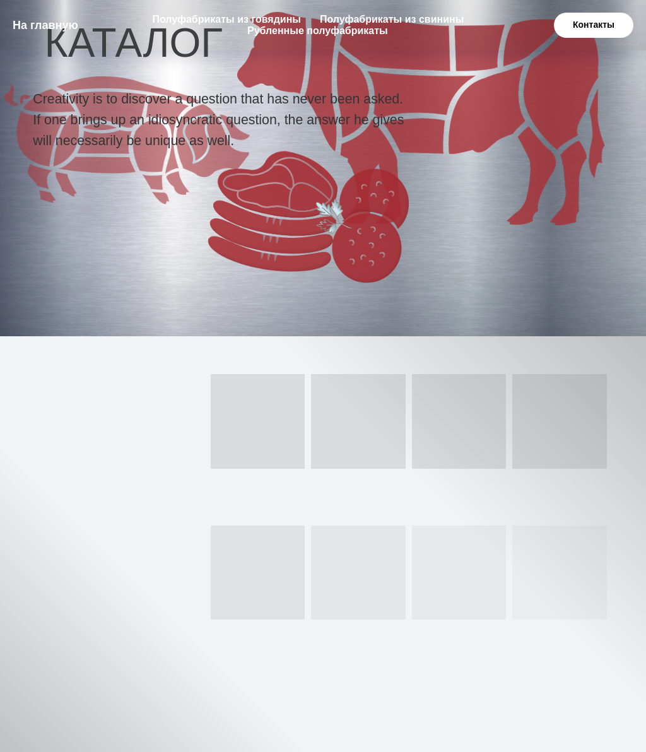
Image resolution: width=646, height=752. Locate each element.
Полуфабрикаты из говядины (226, 19)
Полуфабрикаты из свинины (392, 19)
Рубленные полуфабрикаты (317, 30)
